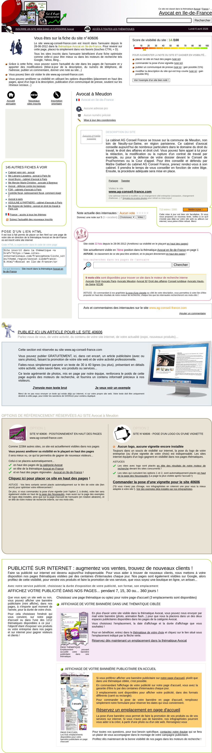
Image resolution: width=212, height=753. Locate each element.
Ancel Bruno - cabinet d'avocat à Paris (27, 179)
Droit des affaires (157, 281)
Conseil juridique (177, 281)
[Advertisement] (35, 133)
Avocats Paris (109, 281)
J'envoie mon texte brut (50, 387)
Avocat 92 (142, 281)
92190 (99, 284)
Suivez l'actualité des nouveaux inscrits (31, 219)
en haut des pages (177, 243)
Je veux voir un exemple (112, 387)
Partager (113, 180)
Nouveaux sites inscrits (34, 102)
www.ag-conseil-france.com (130, 191)
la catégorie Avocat (51, 465)
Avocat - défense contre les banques (27, 186)
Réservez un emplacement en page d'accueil (138, 709)
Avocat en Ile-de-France (185, 13)
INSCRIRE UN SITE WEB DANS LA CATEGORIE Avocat (44, 29)
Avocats (90, 281)
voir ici (176, 59)
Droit (97, 281)
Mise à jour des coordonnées (100, 120)
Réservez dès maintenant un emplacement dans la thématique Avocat (139, 640)
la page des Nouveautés (51, 494)
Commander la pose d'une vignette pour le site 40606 (156, 482)
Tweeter (125, 180)
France (205, 9)
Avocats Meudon (126, 281)
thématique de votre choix (148, 632)
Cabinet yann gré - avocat (21, 172)
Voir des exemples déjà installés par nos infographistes (164, 489)
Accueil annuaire (11, 102)
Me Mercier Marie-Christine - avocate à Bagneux (33, 182)
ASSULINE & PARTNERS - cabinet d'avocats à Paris (35, 202)
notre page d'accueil (172, 678)
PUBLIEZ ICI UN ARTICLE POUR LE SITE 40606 (60, 332)
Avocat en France (53, 468)
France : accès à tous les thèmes (28, 214)
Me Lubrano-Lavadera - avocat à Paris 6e (29, 176)
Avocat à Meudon (94, 93)
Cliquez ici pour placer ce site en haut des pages (48, 478)
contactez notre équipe (174, 731)
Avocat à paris (15, 199)
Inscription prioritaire (56, 102)
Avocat (197, 9)
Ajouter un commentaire (192, 313)
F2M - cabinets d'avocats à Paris (25, 189)
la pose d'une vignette (136, 293)
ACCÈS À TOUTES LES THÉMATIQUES (113, 29)
